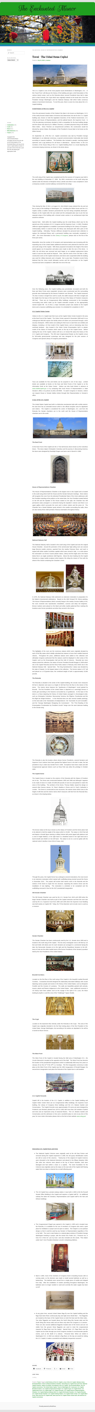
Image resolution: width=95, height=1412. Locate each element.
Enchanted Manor (37, 1383)
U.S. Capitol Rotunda (80, 1392)
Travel (39, 1382)
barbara (48, 60)
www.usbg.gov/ (81, 1116)
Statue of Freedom (46, 1385)
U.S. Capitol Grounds (58, 1390)
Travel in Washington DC (64, 1387)
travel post (74, 1387)
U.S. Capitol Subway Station (55, 1393)
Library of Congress (62, 235)
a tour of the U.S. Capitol (69, 1382)
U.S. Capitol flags (47, 1390)
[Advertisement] (60, 1133)
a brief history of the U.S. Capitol (54, 1382)
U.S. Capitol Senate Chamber (40, 1393)
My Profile (50, 44)
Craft (8, 127)
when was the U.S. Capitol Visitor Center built (65, 1395)
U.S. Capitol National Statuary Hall (47, 1392)
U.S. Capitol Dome (76, 1388)
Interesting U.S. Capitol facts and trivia (72, 1383)
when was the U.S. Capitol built (44, 1395)
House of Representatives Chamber (51, 1383)
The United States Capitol (50, 1387)
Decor (9, 128)
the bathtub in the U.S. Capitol (60, 1385)
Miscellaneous (11, 130)
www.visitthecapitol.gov (39, 388)
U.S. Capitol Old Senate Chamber (65, 1392)
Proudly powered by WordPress (47, 1406)
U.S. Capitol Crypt (66, 1388)
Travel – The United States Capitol (50, 56)
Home (43, 44)
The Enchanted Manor (47, 8)
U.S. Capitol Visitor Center (71, 1393)
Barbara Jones (81, 1382)
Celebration (10, 125)
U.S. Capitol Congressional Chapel (51, 1388)
